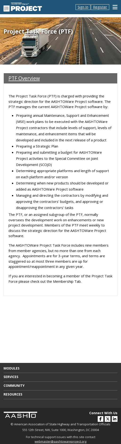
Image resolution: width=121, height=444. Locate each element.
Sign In (83, 6)
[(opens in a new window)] (114, 419)
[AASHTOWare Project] (23, 6)
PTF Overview (24, 78)
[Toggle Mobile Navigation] (115, 7)
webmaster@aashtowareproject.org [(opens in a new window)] (60, 441)
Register (100, 6)
